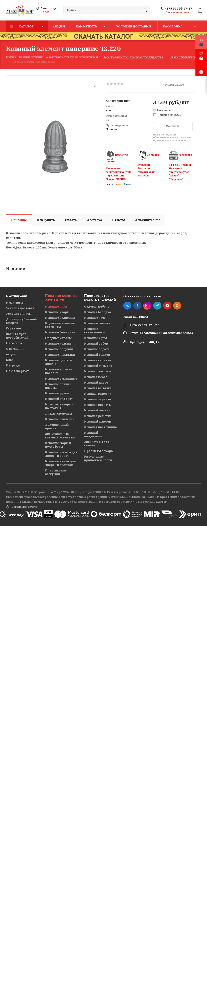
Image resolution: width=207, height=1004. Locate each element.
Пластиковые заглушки (56, 472)
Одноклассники (177, 306)
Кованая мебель (96, 377)
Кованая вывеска (97, 393)
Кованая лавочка (97, 371)
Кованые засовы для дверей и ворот (61, 454)
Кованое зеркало (97, 399)
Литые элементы (58, 413)
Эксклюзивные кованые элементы (60, 435)
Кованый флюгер (97, 421)
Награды (13, 365)
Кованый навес (96, 382)
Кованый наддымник (93, 434)
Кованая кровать (97, 405)
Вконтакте (127, 306)
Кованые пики (56, 306)
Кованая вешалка (98, 388)
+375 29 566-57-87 (178, 8)
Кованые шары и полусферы (58, 444)
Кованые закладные (61, 378)
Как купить (15, 302)
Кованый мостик (97, 410)
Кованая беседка (97, 312)
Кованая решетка (98, 416)
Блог (9, 360)
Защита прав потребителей (17, 335)
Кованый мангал (97, 323)
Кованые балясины (60, 317)
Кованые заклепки (60, 419)
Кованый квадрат (59, 399)
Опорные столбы (58, 338)
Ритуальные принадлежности (98, 458)
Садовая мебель (96, 306)
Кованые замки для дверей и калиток (60, 463)
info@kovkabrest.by (178, 333)
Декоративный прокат (57, 426)
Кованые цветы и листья (58, 362)
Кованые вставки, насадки (59, 371)
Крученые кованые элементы (60, 325)
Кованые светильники (94, 330)
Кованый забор (96, 343)
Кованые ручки (57, 393)
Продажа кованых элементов (61, 297)
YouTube (167, 306)
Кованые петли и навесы (58, 386)
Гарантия (13, 328)
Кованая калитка (97, 360)
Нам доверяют (17, 371)
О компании (15, 349)
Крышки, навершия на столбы (60, 406)
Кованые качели (97, 317)
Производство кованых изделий (100, 297)
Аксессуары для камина (97, 443)
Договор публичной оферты (21, 321)
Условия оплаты (18, 314)
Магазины (14, 343)
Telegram (157, 306)
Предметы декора (98, 451)
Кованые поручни (59, 349)
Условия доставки (20, 308)
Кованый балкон (97, 354)
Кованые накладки (60, 354)
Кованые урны (95, 338)
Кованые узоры (57, 312)
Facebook (137, 306)
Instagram (147, 306)
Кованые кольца (58, 343)
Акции (11, 354)
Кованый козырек (98, 366)
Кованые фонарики (60, 332)
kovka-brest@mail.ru (146, 333)
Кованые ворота (97, 349)
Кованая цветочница (100, 427)
